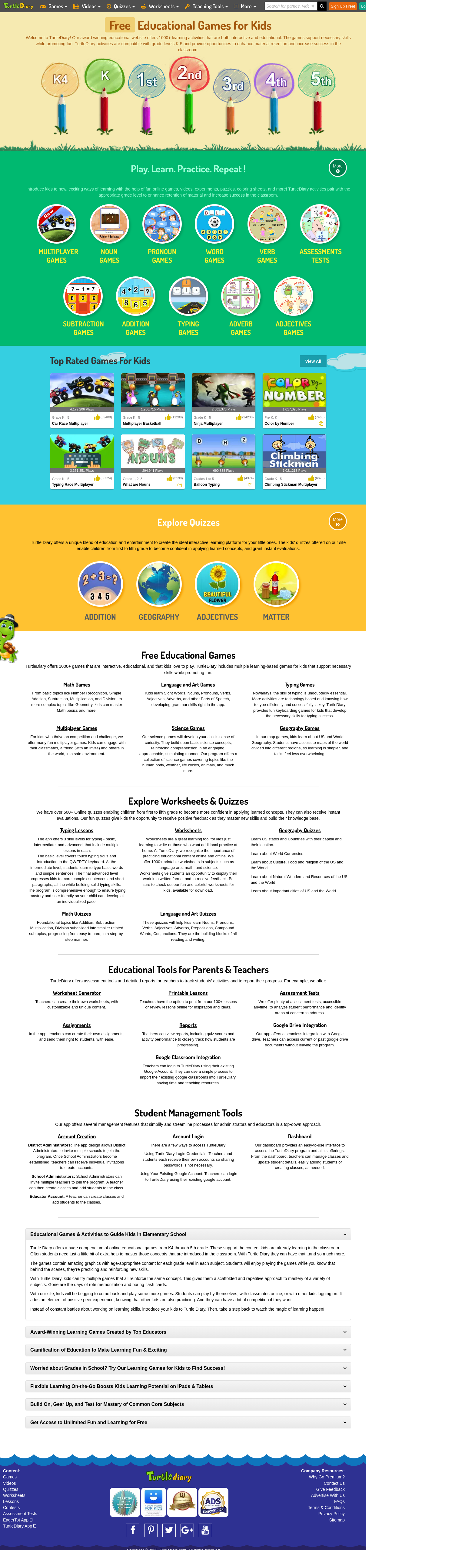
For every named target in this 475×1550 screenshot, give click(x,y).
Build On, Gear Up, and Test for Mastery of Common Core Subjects (107, 1400)
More (338, 165)
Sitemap (337, 1516)
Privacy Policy (331, 1510)
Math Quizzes (76, 910)
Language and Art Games (188, 680)
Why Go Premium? (327, 1473)
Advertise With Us (328, 1491)
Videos (9, 1479)
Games (10, 1473)
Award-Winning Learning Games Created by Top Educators (98, 1328)
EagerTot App (17, 1516)
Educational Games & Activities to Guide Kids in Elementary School (108, 1230)
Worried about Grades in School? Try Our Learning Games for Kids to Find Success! (127, 1364)
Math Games (76, 680)
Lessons (11, 1498)
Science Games (188, 724)
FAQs (339, 1498)
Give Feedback (330, 1485)
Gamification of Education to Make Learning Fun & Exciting (98, 1346)
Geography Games (300, 724)
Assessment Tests (300, 989)
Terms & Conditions (326, 1504)
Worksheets (188, 826)
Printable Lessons (188, 989)
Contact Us (334, 1479)
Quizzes (10, 1485)
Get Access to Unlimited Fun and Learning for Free (88, 1418)
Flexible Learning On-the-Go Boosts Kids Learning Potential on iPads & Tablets (121, 1382)
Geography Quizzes (300, 826)
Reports (188, 1021)
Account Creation (77, 1132)
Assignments (77, 1021)
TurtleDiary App (19, 1522)
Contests (11, 1504)
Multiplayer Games (76, 724)
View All (313, 358)
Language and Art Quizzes (188, 910)
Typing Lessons (76, 826)
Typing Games (300, 680)
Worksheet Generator (77, 989)
